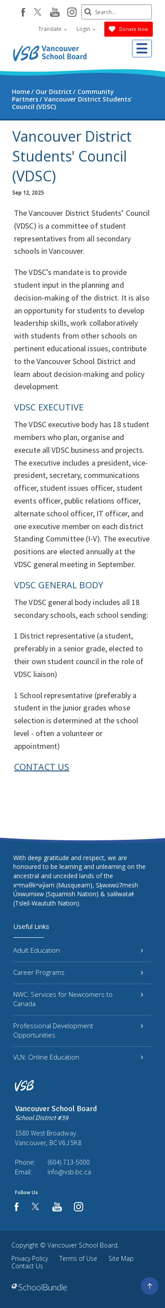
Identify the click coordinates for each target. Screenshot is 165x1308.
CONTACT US (41, 767)
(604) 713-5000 (69, 1162)
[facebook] (23, 12)
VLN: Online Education (78, 1056)
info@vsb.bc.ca (69, 1171)
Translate (52, 29)
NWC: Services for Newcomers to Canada (78, 999)
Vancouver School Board (82, 1245)
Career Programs (78, 972)
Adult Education (78, 950)
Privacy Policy (29, 1258)
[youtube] (54, 13)
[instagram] (72, 13)
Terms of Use (78, 1258)
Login (86, 29)
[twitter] (37, 13)
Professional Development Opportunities (78, 1030)
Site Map (121, 1258)
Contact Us (27, 1266)
